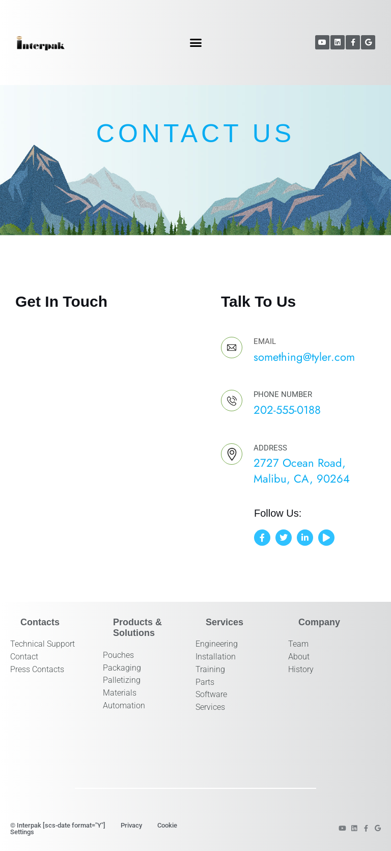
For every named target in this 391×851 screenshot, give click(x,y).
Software (211, 694)
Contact (24, 656)
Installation (216, 656)
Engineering (217, 644)
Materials (119, 693)
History (301, 669)
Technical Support (42, 644)
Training (210, 669)
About (299, 656)
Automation (124, 705)
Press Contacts (37, 669)
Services (210, 707)
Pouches (118, 655)
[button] (196, 42)
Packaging (122, 668)
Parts (205, 682)
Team (298, 644)
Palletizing (122, 680)
